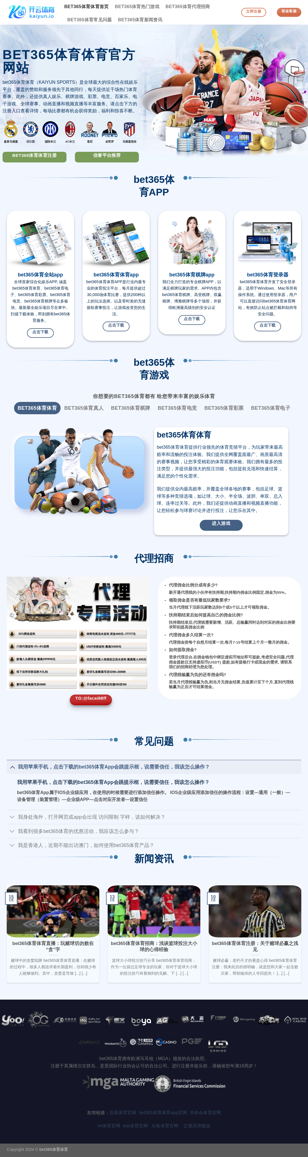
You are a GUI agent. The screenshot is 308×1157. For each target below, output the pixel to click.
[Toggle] (12, 767)
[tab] (37, 408)
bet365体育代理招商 (188, 6)
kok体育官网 (137, 1125)
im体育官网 (110, 1125)
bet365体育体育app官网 (164, 1112)
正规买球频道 (196, 1125)
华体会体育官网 (205, 1112)
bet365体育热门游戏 (137, 6)
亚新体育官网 (122, 1112)
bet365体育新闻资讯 (140, 19)
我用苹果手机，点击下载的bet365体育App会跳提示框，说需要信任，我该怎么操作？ (113, 782)
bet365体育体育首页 (86, 6)
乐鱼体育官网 (167, 1125)
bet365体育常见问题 (89, 19)
